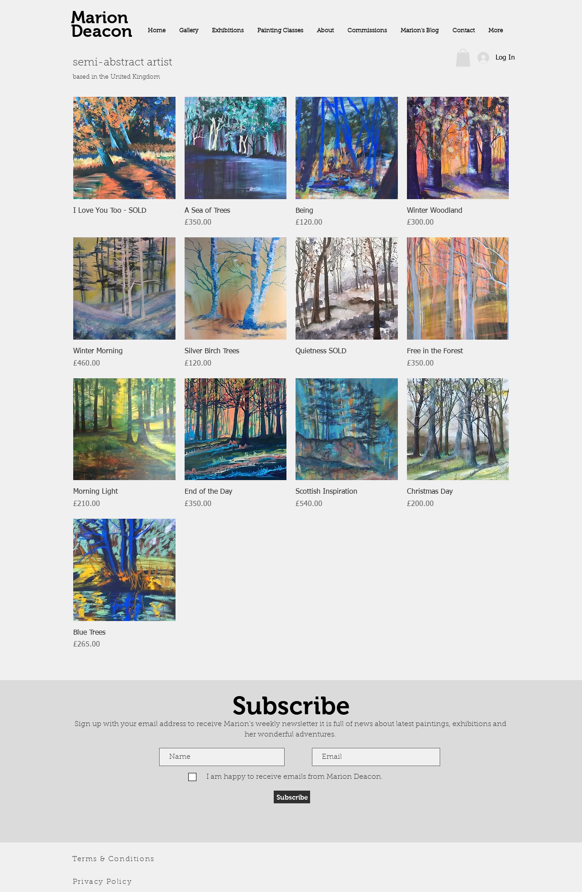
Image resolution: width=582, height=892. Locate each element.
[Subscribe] (292, 797)
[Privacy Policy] (103, 882)
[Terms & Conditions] (114, 859)
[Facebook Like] (458, 83)
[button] (463, 57)
